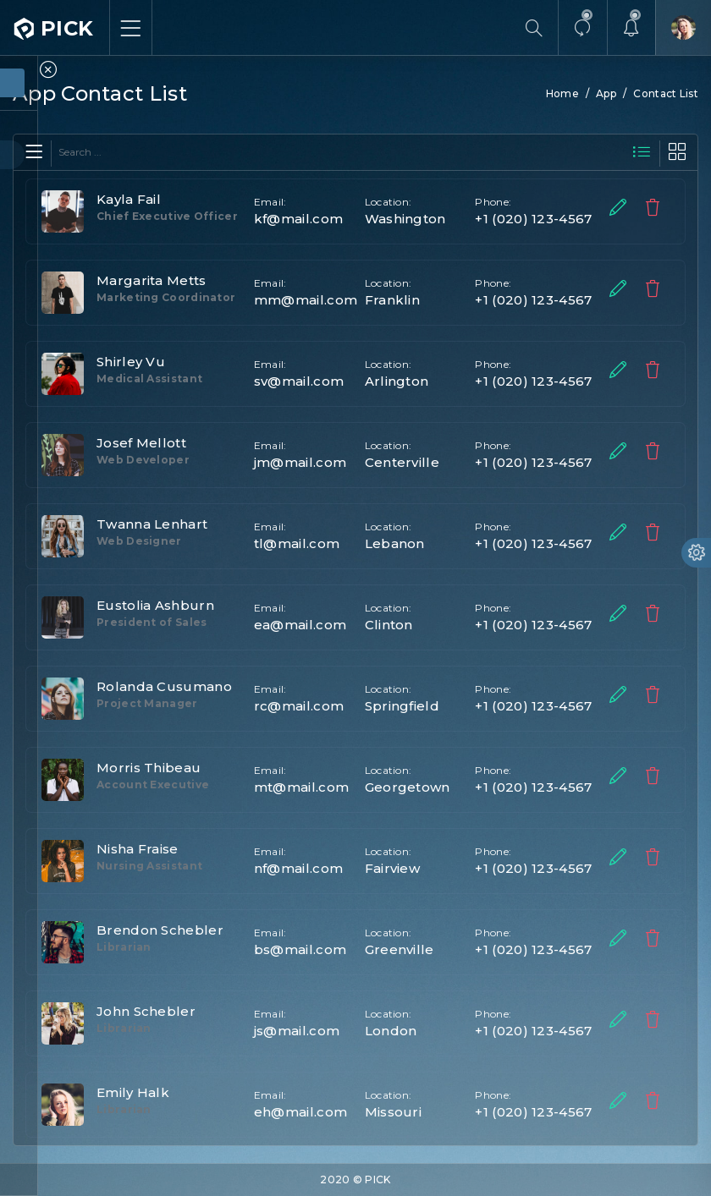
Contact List (665, 93)
